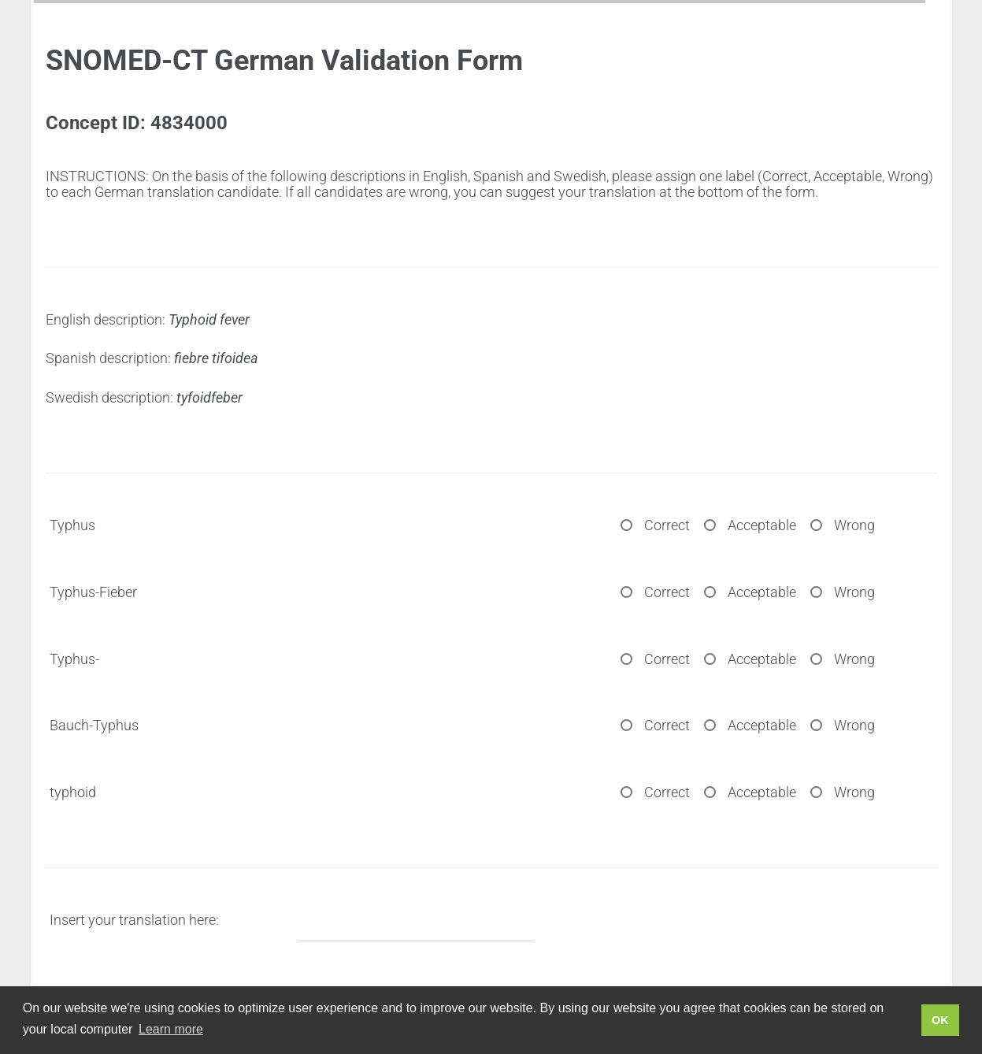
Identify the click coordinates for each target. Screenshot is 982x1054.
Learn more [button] (171, 1029)
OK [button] (940, 1020)
